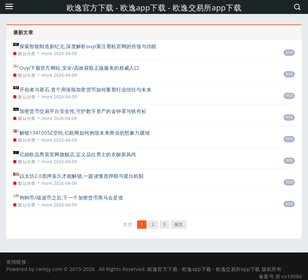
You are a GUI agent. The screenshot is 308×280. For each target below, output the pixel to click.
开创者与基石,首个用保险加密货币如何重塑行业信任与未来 (85, 89)
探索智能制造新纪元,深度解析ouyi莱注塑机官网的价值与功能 (88, 46)
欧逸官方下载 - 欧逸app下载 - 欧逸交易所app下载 (154, 7)
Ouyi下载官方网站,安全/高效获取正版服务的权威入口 (80, 68)
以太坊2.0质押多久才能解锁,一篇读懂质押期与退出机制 (82, 176)
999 (289, 52)
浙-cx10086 (288, 276)
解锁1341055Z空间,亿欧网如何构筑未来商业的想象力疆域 (85, 132)
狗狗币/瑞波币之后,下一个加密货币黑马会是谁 (71, 197)
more (47, 53)
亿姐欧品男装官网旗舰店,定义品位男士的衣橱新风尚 (78, 154)
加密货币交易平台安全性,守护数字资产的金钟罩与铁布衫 (83, 111)
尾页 (178, 224)
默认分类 (27, 53)
